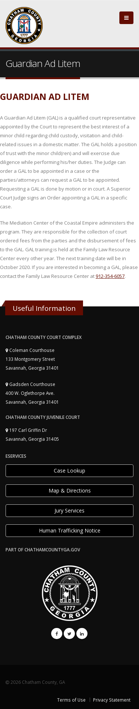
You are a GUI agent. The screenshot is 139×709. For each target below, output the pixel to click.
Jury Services (69, 510)
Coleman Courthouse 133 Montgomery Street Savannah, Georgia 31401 (32, 359)
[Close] (126, 17)
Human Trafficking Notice (69, 530)
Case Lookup (69, 470)
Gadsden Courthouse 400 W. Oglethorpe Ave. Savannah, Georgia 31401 (32, 393)
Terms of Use (71, 700)
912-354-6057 (110, 276)
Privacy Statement (111, 700)
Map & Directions (70, 490)
